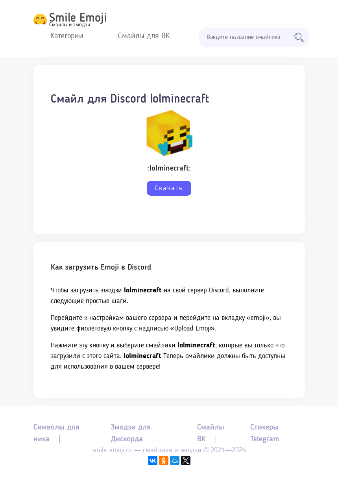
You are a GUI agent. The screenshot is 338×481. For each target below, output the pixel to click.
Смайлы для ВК (144, 36)
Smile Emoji (78, 18)
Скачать (169, 188)
